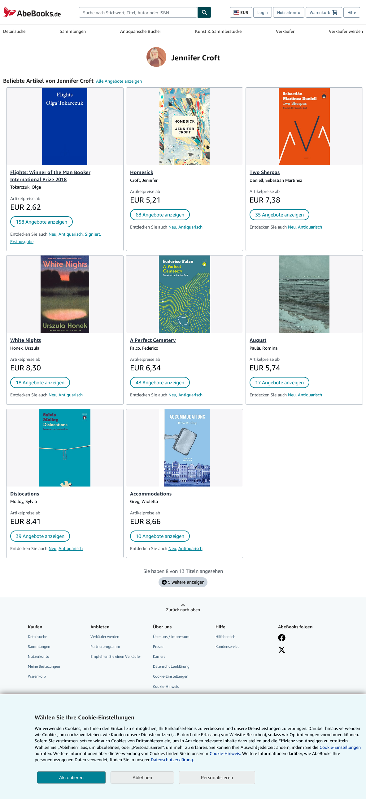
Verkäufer (285, 31)
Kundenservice (227, 646)
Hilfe (351, 12)
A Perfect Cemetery (153, 340)
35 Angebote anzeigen (279, 215)
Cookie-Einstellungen (340, 747)
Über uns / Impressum (171, 636)
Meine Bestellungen (44, 666)
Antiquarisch (190, 226)
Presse (158, 646)
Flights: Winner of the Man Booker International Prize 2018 (50, 175)
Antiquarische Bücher (140, 31)
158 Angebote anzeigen (41, 222)
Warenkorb (37, 676)
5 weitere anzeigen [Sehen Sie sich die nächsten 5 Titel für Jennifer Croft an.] (183, 582)
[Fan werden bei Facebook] (281, 637)
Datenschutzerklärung (171, 666)
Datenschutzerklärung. (172, 759)
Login (262, 12)
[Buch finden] (204, 12)
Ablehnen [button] (142, 777)
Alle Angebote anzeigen (119, 81)
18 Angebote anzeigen (40, 382)
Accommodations (151, 494)
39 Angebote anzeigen (40, 536)
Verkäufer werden (346, 31)
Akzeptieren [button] (71, 777)
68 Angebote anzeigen (160, 215)
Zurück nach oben (183, 609)
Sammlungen (73, 31)
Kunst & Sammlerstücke (218, 31)
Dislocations (24, 494)
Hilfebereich (225, 636)
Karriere (159, 656)
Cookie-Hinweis (166, 686)
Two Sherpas (265, 172)
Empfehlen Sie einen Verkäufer (115, 656)
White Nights (25, 340)
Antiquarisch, (71, 234)
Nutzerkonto (288, 12)
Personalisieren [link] (217, 777)
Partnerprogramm (105, 646)
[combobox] (138, 12)
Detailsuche (14, 31)
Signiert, (93, 234)
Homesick (141, 172)
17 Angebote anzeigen (279, 382)
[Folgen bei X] (281, 649)
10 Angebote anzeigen (160, 536)
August (258, 340)
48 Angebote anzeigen (160, 382)
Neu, (53, 234)
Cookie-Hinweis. (225, 753)
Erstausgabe (21, 241)
